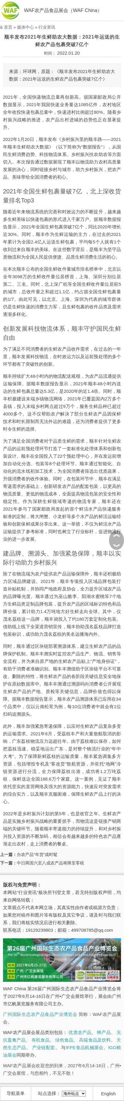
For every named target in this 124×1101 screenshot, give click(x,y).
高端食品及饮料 (94, 1039)
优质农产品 (79, 1032)
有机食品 (41, 1039)
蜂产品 (103, 1032)
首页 (8, 27)
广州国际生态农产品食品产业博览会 (40, 1014)
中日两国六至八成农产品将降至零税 (50, 863)
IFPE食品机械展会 (85, 1047)
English (108, 1093)
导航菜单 (16, 1093)
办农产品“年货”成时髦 (37, 854)
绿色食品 (64, 1039)
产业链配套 (43, 1047)
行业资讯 (46, 27)
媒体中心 (25, 27)
